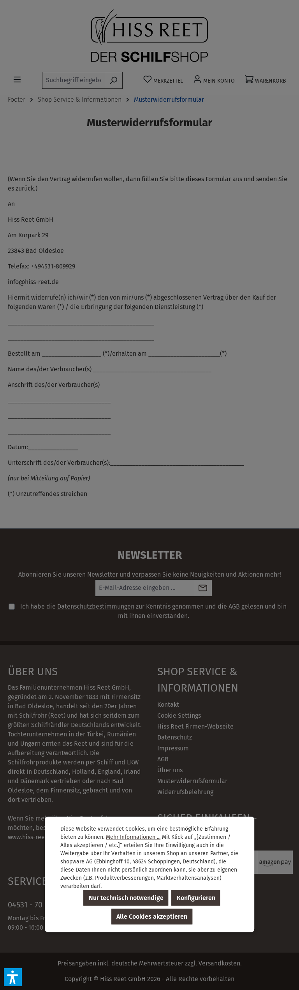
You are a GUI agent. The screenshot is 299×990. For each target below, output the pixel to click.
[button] (13, 977)
